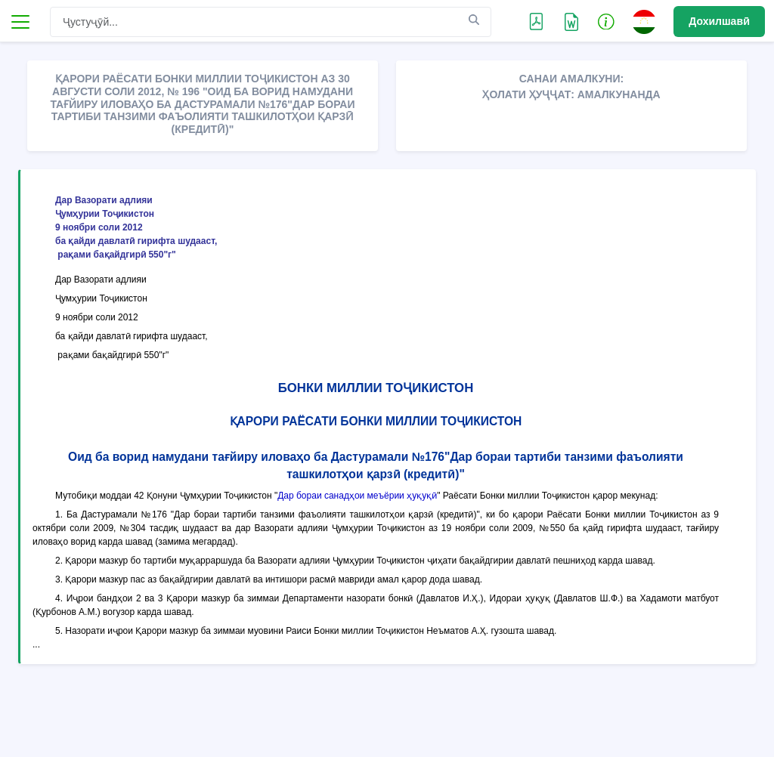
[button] (606, 21)
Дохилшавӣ (719, 21)
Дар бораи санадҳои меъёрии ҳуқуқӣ (357, 495)
